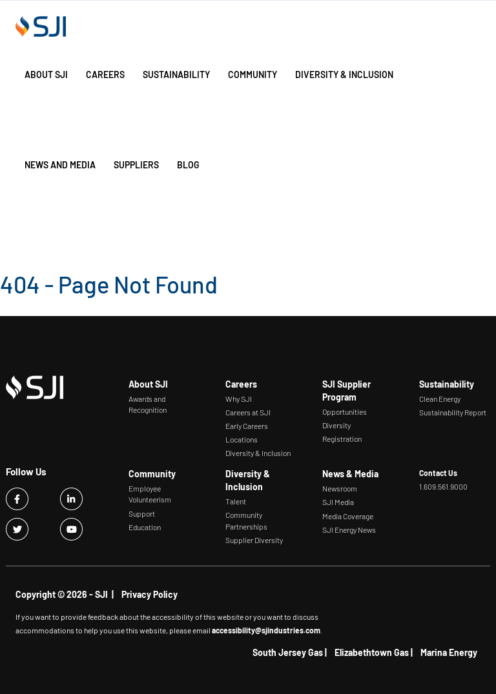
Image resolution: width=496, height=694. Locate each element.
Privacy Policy (149, 594)
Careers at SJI (248, 412)
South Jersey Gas (288, 652)
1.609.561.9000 (443, 486)
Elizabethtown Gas (372, 652)
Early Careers (246, 425)
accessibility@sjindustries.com (266, 630)
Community (252, 74)
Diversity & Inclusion (344, 74)
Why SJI (238, 398)
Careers (105, 74)
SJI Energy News (349, 529)
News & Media (350, 473)
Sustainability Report (452, 412)
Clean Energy (439, 398)
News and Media (60, 164)
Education (145, 526)
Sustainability (176, 74)
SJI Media (338, 501)
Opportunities (344, 411)
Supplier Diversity (254, 539)
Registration (342, 438)
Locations (241, 439)
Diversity (336, 425)
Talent (235, 501)
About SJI (46, 74)
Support (142, 513)
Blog (188, 164)
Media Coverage (347, 515)
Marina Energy (448, 652)
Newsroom (339, 488)
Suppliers (136, 164)
